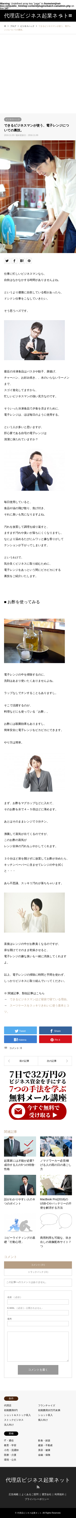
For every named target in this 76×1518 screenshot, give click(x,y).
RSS (38, 1487)
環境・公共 (10, 1459)
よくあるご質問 (30, 1494)
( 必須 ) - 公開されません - (25, 1308)
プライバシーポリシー (37, 1499)
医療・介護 (10, 1455)
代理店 (7, 1405)
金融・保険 (44, 1455)
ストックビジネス (14, 1419)
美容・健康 (44, 1450)
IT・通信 (9, 1440)
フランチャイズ (46, 1405)
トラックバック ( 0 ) (38, 1272)
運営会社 (46, 1494)
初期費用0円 (11, 1410)
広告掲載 (13, 1494)
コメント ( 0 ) (38, 1265)
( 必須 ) (14, 1297)
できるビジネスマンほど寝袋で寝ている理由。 (39, 999)
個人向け (43, 1419)
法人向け (9, 1424)
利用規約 (59, 1494)
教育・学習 (10, 1445)
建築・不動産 (45, 1445)
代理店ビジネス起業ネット (38, 1480)
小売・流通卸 (11, 1450)
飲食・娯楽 (44, 1440)
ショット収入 (45, 1415)
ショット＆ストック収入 (17, 1415)
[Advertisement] (38, 73)
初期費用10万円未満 (49, 1410)
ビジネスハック (13, 119)
